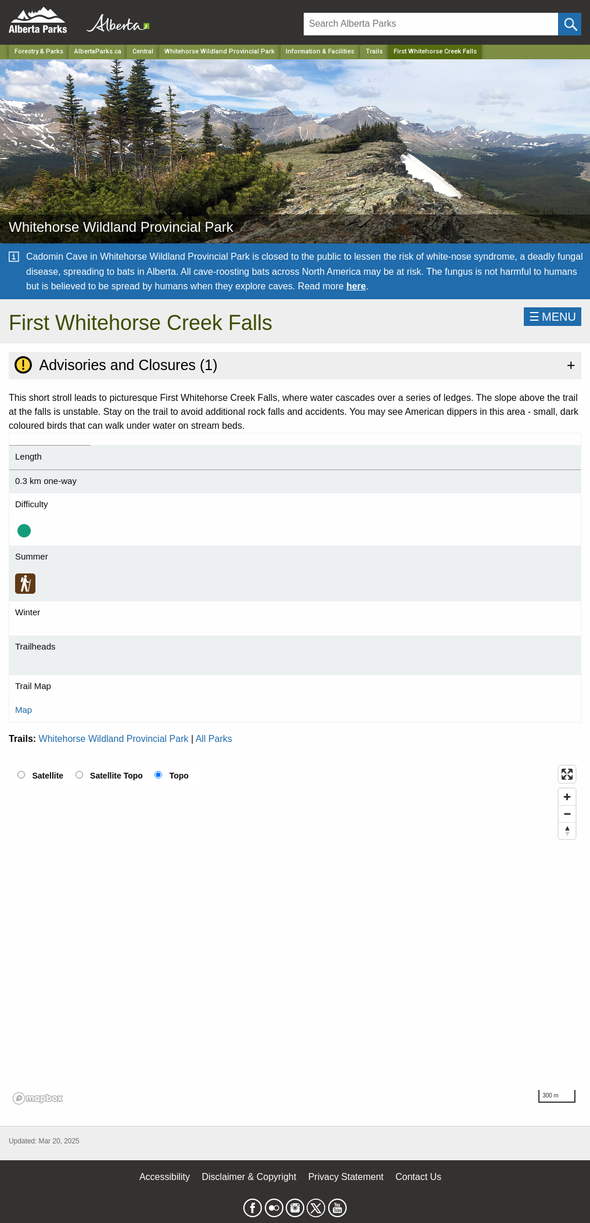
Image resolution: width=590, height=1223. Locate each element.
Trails (374, 51)
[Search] (431, 24)
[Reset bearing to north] (567, 830)
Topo (179, 775)
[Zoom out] (567, 813)
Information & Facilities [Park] (320, 51)
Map (23, 710)
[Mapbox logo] (37, 1098)
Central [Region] (142, 51)
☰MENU (552, 316)
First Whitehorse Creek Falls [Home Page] (435, 51)
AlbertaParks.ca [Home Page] (97, 51)
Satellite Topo (116, 775)
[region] (295, 934)
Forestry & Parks (39, 51)
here (356, 286)
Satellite (47, 775)
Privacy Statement (346, 1177)
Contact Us (418, 1177)
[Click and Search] (569, 24)
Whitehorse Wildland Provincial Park (114, 739)
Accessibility (164, 1177)
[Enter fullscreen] (567, 774)
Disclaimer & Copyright (249, 1177)
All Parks (214, 739)
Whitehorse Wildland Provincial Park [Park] (219, 51)
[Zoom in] (567, 796)
